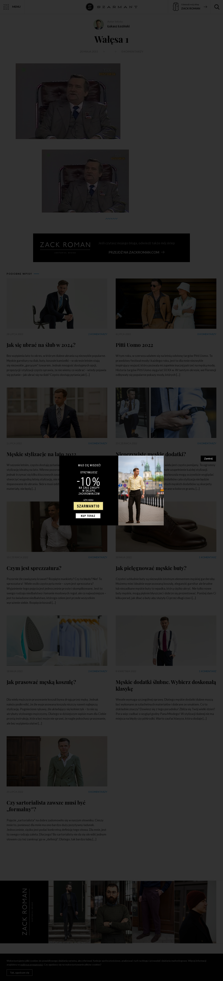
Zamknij (208, 458)
